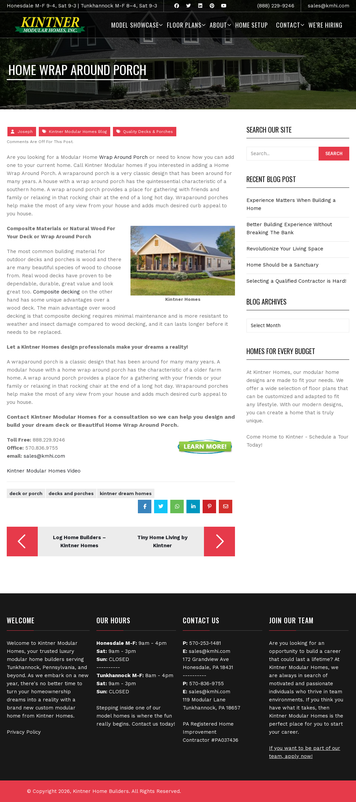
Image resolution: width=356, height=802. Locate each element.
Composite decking (56, 292)
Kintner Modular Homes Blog (78, 131)
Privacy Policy (24, 732)
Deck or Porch (25, 493)
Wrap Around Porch (123, 157)
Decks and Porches (71, 493)
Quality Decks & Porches (148, 131)
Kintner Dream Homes (126, 493)
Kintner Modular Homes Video (44, 471)
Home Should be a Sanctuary (282, 265)
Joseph (25, 131)
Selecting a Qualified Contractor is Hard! (296, 281)
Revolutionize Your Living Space (284, 249)
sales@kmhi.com (328, 6)
